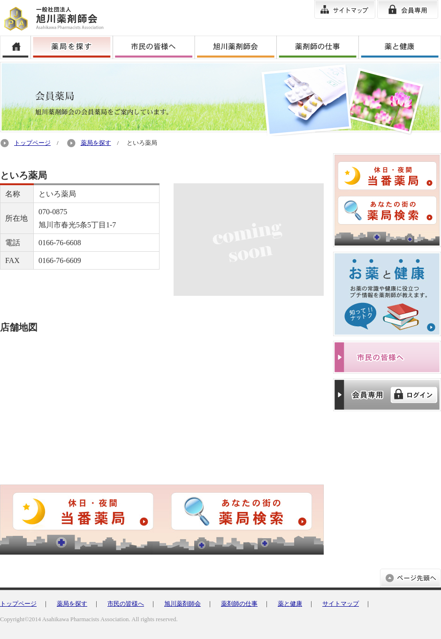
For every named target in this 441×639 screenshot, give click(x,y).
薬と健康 (290, 604)
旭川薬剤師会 (182, 604)
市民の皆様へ (125, 604)
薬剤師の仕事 (239, 604)
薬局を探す (96, 143)
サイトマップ (340, 604)
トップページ (32, 143)
